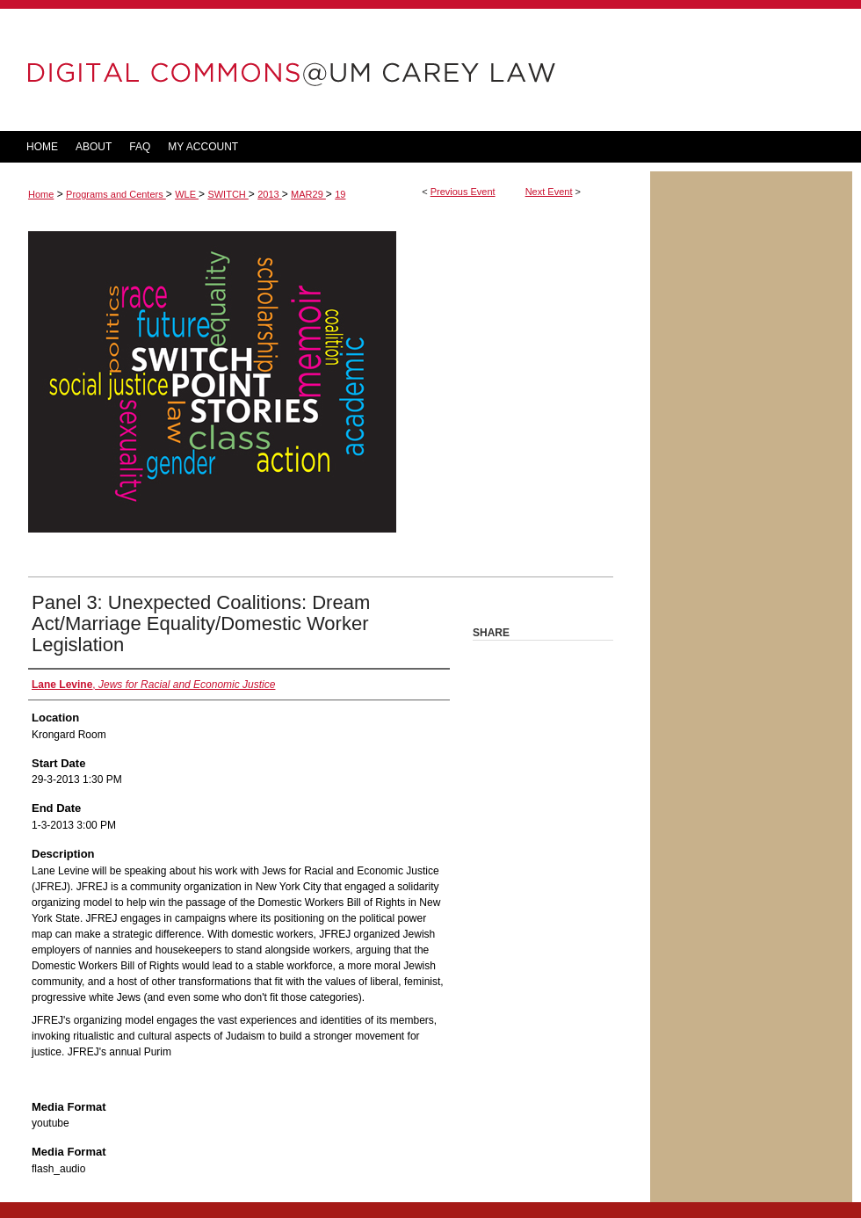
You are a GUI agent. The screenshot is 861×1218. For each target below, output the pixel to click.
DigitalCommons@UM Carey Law (325, 70)
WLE (187, 194)
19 (340, 194)
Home (41, 194)
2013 (269, 194)
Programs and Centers (116, 194)
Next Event (549, 191)
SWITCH (227, 194)
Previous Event (463, 191)
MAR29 (308, 194)
